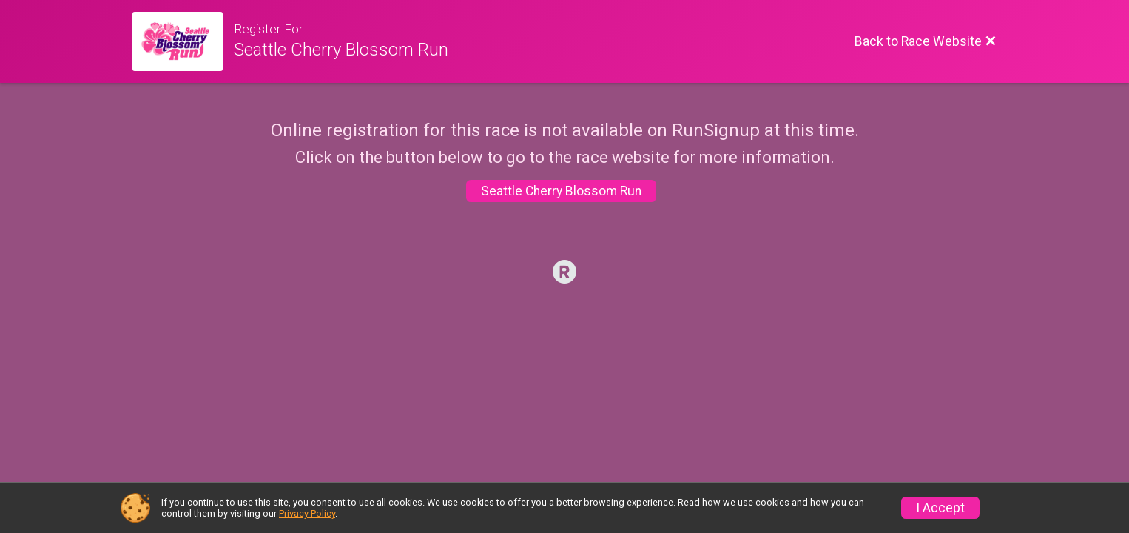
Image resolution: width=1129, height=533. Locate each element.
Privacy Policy (307, 513)
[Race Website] (183, 41)
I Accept (940, 507)
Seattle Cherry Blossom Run (561, 191)
